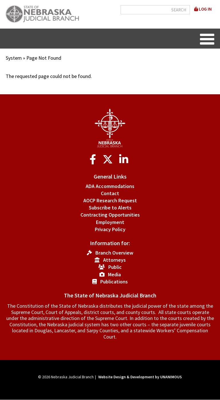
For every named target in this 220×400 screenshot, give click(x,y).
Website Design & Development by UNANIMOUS (140, 376)
